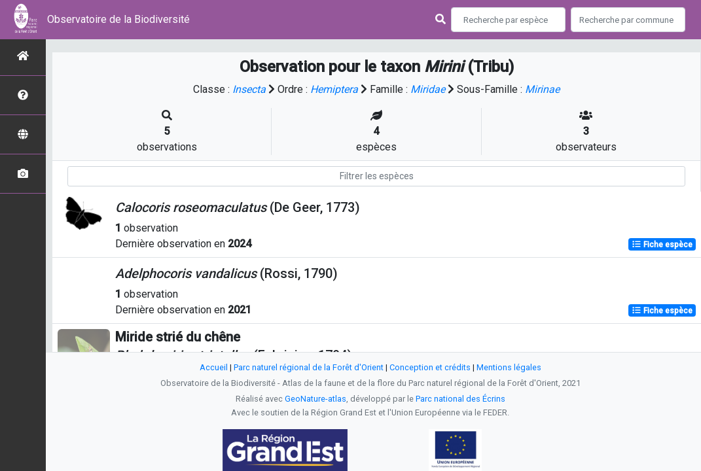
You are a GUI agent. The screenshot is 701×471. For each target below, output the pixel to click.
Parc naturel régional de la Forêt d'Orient (309, 367)
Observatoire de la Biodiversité (118, 19)
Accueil (214, 367)
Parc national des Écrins (460, 399)
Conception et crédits (430, 367)
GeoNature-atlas (315, 399)
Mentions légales (508, 367)
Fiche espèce (662, 244)
